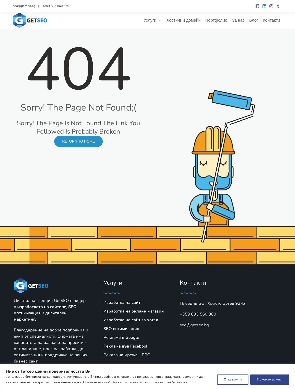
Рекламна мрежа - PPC (126, 355)
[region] (147, 376)
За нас (238, 20)
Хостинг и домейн (183, 20)
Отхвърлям (233, 379)
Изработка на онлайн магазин (133, 311)
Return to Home (78, 141)
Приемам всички (270, 379)
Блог (253, 20)
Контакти (271, 20)
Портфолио (216, 20)
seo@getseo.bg (24, 6)
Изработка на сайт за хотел (130, 320)
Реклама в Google (121, 337)
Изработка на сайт (121, 302)
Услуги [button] (153, 20)
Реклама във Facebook (125, 346)
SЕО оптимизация (121, 328)
